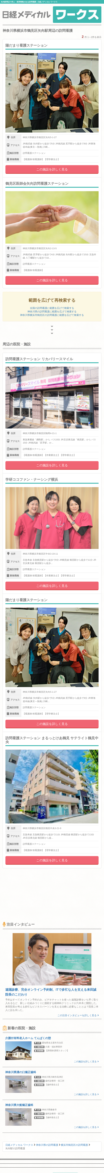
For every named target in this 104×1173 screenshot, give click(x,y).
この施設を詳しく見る (52, 169)
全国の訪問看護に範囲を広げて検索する (52, 308)
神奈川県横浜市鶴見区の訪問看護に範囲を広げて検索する (52, 315)
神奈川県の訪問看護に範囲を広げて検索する (52, 311)
